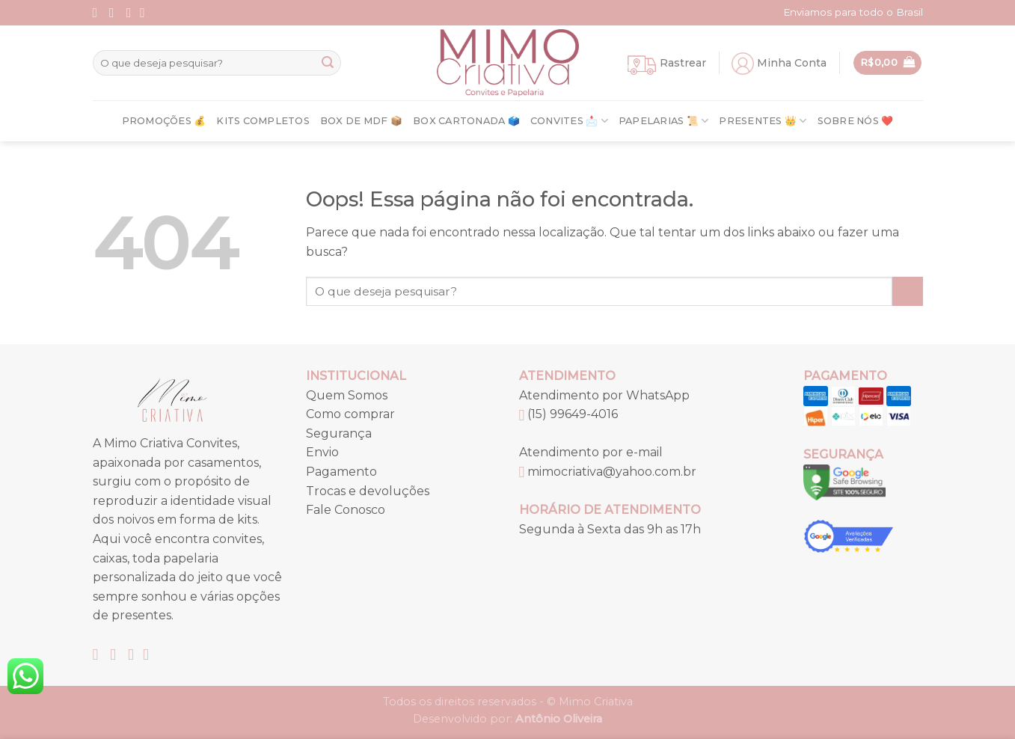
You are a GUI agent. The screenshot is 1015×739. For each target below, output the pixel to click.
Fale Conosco (345, 510)
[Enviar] (327, 63)
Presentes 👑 (762, 121)
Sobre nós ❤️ (856, 120)
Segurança (339, 433)
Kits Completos (263, 120)
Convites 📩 (569, 121)
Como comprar (350, 414)
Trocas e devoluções (367, 491)
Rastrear (683, 63)
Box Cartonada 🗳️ (466, 120)
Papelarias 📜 (664, 121)
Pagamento (341, 471)
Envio (322, 452)
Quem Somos (346, 395)
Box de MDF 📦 (361, 120)
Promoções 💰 (164, 120)
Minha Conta (792, 63)
